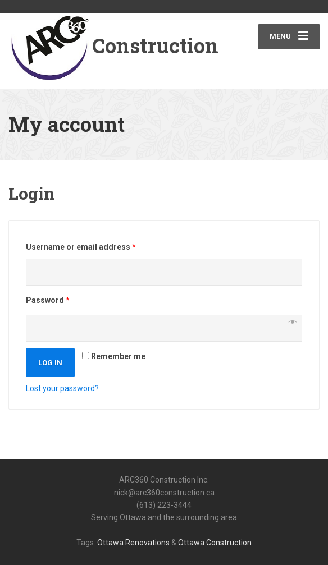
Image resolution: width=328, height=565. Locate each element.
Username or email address (81, 246)
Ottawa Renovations (133, 542)
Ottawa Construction (215, 542)
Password (48, 300)
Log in (50, 363)
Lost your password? (62, 388)
